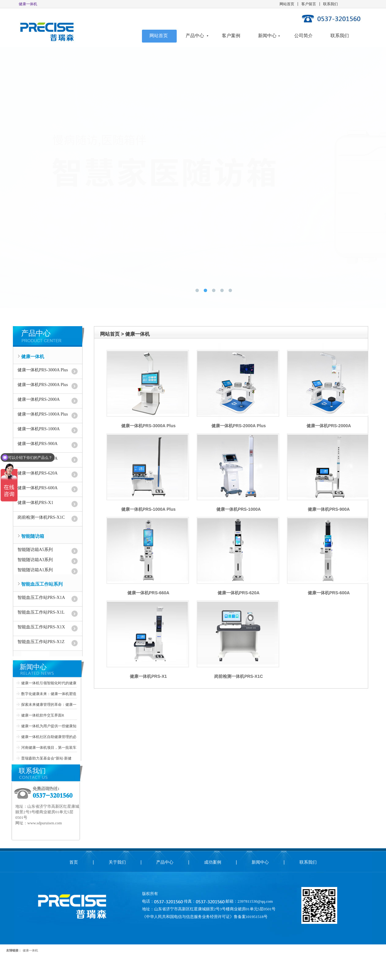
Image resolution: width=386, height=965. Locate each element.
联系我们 (330, 4)
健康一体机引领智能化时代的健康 (48, 683)
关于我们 (117, 862)
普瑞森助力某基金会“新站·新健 (46, 758)
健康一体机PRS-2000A (38, 399)
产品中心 (195, 35)
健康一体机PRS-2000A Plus (42, 384)
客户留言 (308, 4)
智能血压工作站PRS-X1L (40, 612)
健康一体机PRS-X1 (35, 502)
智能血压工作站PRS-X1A (41, 597)
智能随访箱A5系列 (35, 549)
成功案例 (212, 862)
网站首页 (287, 4)
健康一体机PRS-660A (148, 592)
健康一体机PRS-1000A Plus (42, 414)
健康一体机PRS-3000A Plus (42, 370)
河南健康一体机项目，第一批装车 (48, 747)
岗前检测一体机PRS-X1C (41, 517)
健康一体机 (32, 356)
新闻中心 (267, 35)
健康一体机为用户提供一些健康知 (48, 726)
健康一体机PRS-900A (329, 509)
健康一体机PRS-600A (37, 488)
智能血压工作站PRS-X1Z (40, 641)
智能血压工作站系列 (42, 584)
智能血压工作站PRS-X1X (41, 627)
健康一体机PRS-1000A (38, 429)
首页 (73, 862)
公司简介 (303, 35)
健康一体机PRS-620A (37, 473)
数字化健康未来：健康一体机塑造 (48, 694)
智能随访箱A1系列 (35, 570)
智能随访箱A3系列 (35, 559)
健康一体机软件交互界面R (42, 715)
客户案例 (231, 35)
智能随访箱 (32, 536)
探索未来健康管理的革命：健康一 (48, 704)
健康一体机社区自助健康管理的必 (48, 737)
